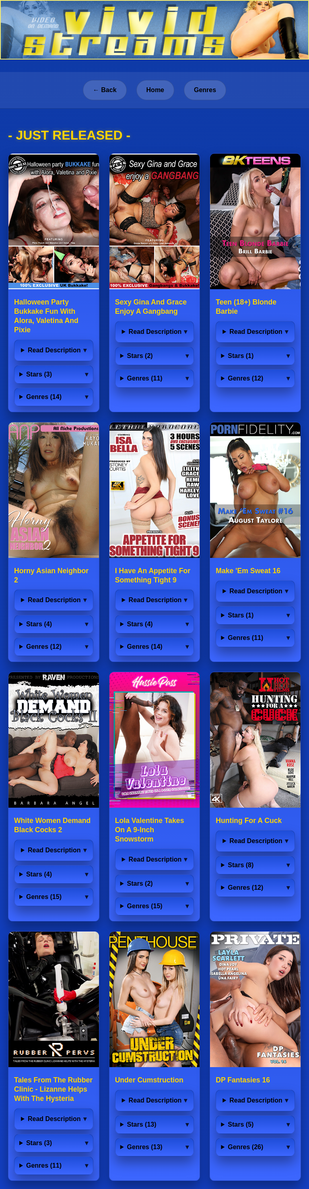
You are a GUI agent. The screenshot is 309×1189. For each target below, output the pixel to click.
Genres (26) (245, 1147)
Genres (205, 89)
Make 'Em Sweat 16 (248, 571)
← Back (105, 89)
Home (155, 89)
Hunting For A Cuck (249, 821)
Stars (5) (240, 1124)
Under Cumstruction (149, 1080)
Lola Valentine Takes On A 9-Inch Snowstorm (149, 830)
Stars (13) (142, 1124)
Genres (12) (245, 378)
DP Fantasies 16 (243, 1080)
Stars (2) (140, 355)
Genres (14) (44, 396)
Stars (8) (240, 865)
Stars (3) (39, 374)
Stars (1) (240, 355)
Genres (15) (44, 896)
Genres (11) (145, 378)
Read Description (54, 350)
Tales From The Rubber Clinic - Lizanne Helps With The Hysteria (53, 1089)
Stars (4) (39, 624)
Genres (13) (145, 1147)
